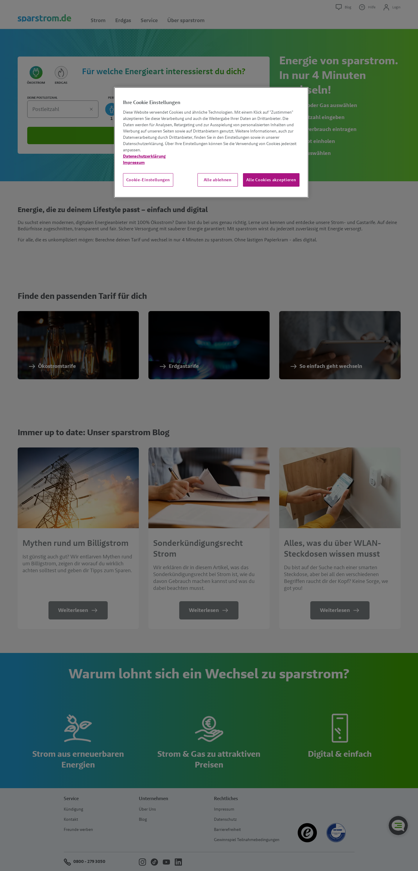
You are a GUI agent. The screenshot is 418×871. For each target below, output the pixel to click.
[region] (211, 142)
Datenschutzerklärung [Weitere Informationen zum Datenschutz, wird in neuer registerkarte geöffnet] (144, 156)
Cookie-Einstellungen (148, 179)
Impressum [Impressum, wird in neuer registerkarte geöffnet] (134, 162)
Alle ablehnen (218, 179)
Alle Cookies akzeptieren (271, 179)
